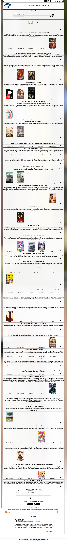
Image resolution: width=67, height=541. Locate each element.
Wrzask (40, 492)
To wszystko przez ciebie (42, 491)
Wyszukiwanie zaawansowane (17, 16)
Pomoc (15, 1)
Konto (19, 1)
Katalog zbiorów (33, 10)
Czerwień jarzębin (18, 491)
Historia (11, 1)
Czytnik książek (29, 491)
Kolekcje (23, 16)
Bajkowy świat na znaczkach (19, 519)
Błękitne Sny (17, 492)
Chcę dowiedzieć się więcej (29, 540)
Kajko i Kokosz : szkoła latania (31, 492)
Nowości (7, 1)
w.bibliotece (29, 509)
